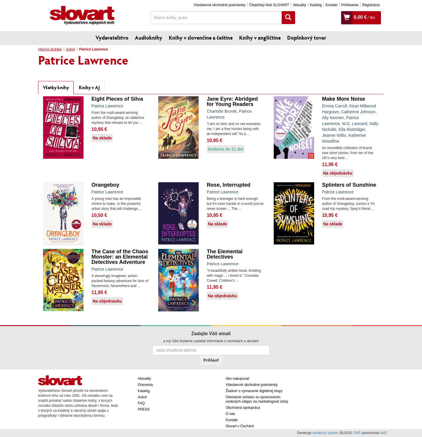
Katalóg (316, 5)
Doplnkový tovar (306, 37)
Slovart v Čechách (240, 426)
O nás (230, 414)
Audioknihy (148, 37)
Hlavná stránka (50, 49)
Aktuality (299, 5)
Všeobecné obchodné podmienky (219, 5)
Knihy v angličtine (260, 37)
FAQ (141, 403)
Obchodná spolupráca (243, 408)
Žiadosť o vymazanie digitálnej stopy (254, 391)
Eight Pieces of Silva (117, 99)
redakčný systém (325, 433)
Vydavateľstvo (112, 37)
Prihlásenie (349, 5)
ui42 (383, 433)
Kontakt (332, 5)
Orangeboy (105, 185)
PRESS (144, 409)
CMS (357, 433)
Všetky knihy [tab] (56, 87)
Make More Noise (343, 99)
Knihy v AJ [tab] (89, 87)
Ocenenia (145, 385)
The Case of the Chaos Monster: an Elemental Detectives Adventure (119, 257)
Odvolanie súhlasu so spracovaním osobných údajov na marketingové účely (257, 399)
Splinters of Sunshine (349, 185)
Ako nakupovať (237, 379)
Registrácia (371, 5)
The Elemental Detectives (224, 254)
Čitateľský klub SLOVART (269, 5)
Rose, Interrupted (228, 185)
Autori (70, 49)
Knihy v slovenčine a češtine (201, 37)
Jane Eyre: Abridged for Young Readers (232, 101)
